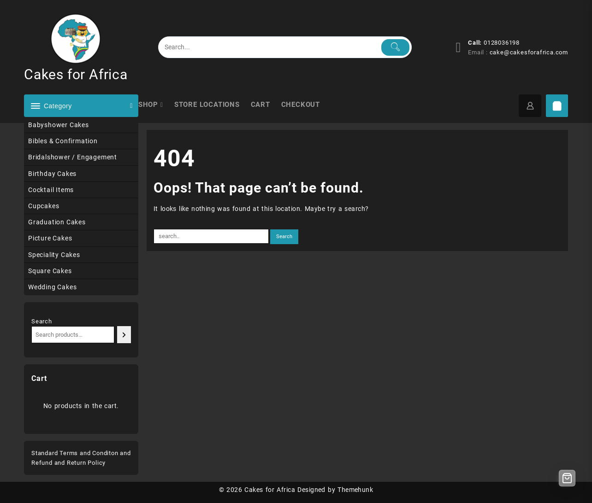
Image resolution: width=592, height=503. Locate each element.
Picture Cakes (50, 238)
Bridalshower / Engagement (72, 157)
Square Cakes (50, 271)
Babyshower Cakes (58, 125)
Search (41, 321)
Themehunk (355, 489)
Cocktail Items (51, 189)
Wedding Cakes (52, 287)
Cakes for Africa (76, 74)
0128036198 (502, 42)
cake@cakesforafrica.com (529, 52)
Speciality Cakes (54, 254)
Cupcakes (43, 206)
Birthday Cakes (52, 173)
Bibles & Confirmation (63, 141)
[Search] (123, 334)
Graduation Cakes (57, 222)
